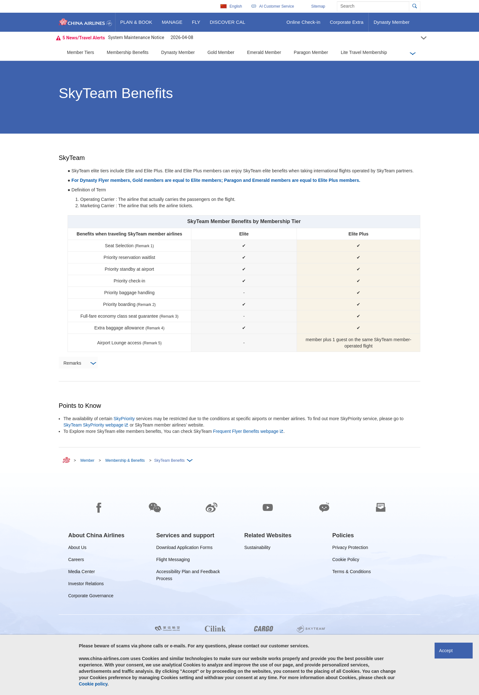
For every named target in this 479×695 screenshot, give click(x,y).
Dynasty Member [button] (178, 52)
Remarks (79, 363)
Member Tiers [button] (80, 52)
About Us (77, 548)
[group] (96, 535)
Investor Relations (86, 585)
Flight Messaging (173, 561)
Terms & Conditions (351, 573)
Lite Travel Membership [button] (364, 52)
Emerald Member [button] (264, 52)
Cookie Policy (345, 561)
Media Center (81, 573)
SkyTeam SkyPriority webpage (93, 424)
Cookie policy (93, 683)
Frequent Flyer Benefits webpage (246, 431)
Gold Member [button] (220, 52)
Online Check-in (303, 24)
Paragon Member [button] (311, 52)
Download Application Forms (184, 548)
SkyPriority (124, 418)
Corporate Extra (347, 24)
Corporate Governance (90, 597)
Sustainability (257, 548)
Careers (76, 561)
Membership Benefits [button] (128, 52)
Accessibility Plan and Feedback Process (188, 573)
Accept (446, 650)
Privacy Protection (350, 548)
